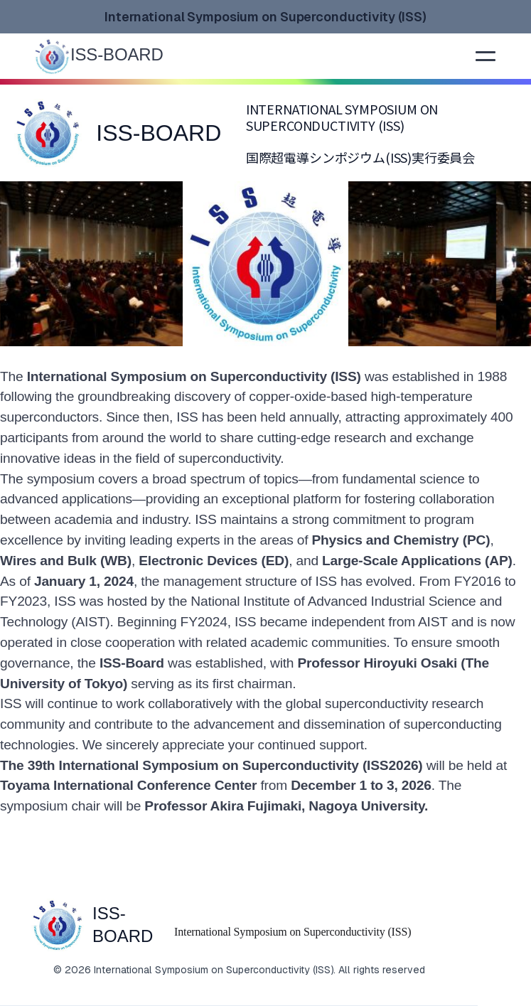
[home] (116, 55)
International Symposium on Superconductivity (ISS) (292, 932)
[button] (485, 56)
